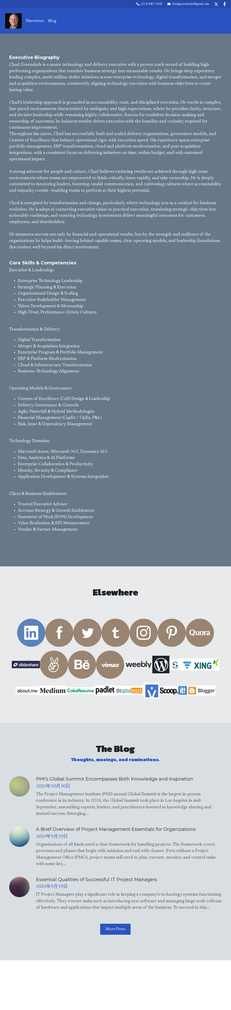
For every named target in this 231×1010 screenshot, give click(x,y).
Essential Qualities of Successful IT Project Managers (96, 877)
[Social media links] (216, 4)
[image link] (13, 20)
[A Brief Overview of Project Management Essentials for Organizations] (19, 834)
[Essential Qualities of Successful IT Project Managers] (19, 884)
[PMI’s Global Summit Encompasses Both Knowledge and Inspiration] (19, 784)
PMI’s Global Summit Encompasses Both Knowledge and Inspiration (114, 777)
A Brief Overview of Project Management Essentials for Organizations (116, 827)
